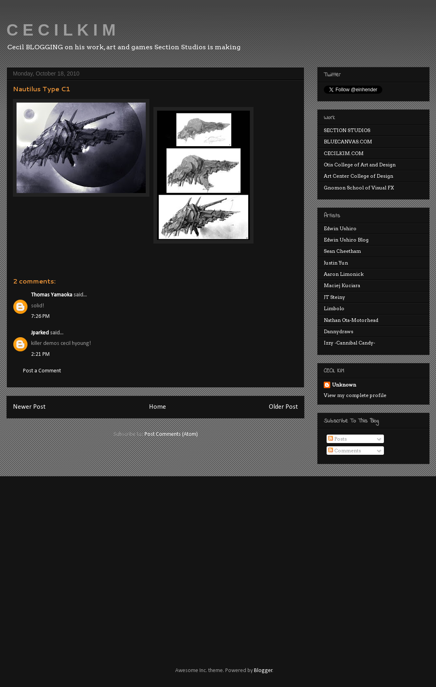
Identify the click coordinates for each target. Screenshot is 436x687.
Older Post (283, 406)
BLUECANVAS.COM (348, 142)
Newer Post (29, 406)
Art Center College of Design (358, 176)
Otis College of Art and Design (360, 165)
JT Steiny (334, 297)
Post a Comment (42, 371)
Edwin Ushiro (340, 228)
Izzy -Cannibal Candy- (349, 343)
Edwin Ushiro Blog (346, 240)
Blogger (263, 671)
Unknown (344, 385)
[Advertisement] (75, 564)
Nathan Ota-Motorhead (351, 320)
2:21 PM (40, 354)
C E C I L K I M (60, 30)
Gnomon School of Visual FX (359, 188)
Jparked (40, 333)
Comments (344, 450)
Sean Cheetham (342, 251)
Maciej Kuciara (342, 285)
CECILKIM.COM (344, 153)
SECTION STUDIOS (347, 130)
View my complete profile (355, 395)
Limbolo (334, 308)
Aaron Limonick (344, 274)
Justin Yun (336, 263)
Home (157, 406)
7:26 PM (40, 316)
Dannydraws (338, 331)
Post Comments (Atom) (171, 434)
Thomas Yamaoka (51, 295)
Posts (337, 439)
